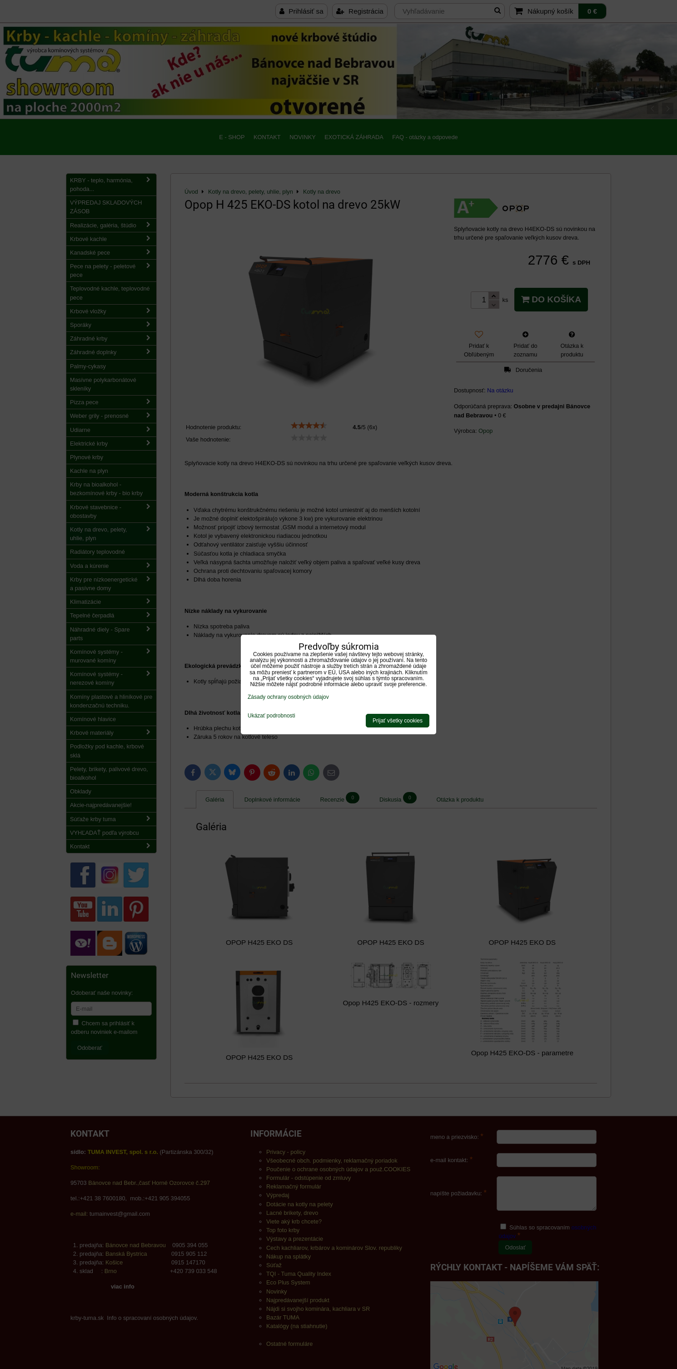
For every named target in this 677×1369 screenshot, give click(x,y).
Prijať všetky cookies (398, 720)
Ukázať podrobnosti (271, 716)
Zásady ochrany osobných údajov (288, 697)
